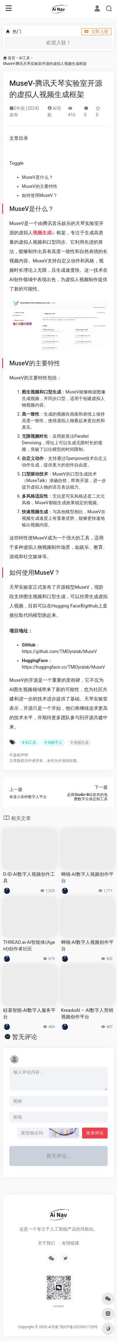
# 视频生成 (80, 742)
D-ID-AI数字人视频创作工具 (29, 877)
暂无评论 (24, 1037)
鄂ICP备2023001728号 (79, 1327)
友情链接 (70, 1243)
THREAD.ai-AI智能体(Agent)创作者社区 (29, 945)
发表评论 (95, 1132)
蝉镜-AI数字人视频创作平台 (87, 877)
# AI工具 (29, 742)
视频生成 (42, 233)
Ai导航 (53, 1327)
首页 (11, 58)
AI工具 (24, 58)
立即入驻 (96, 31)
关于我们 (46, 1243)
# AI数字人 (53, 742)
